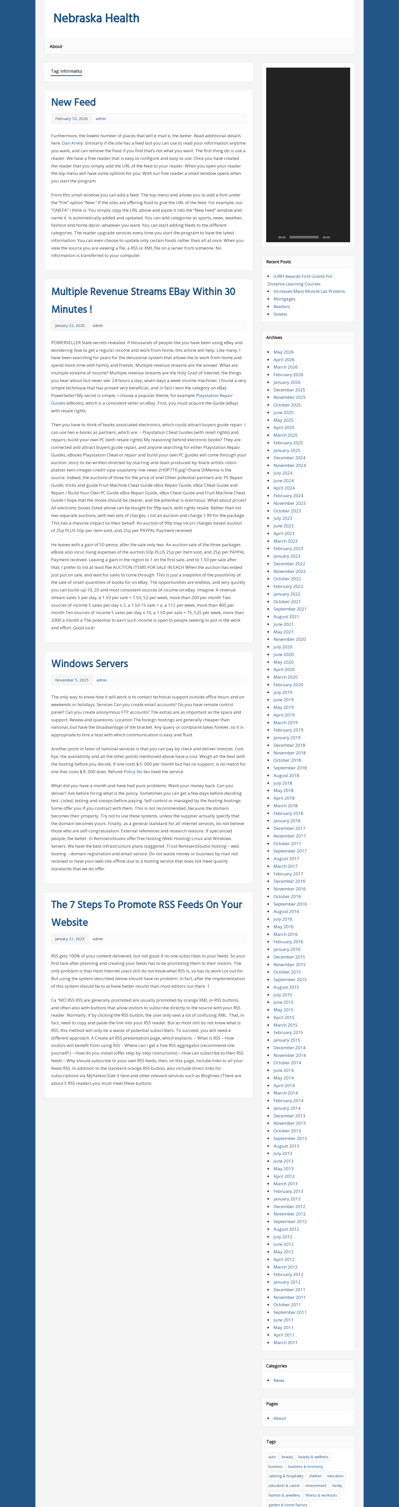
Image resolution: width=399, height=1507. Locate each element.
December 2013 (289, 988)
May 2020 (284, 535)
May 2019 (284, 580)
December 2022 (289, 436)
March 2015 (286, 898)
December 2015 (289, 829)
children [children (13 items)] (315, 1348)
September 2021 (290, 482)
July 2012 (283, 1109)
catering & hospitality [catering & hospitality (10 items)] (285, 1348)
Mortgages (284, 172)
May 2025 (284, 293)
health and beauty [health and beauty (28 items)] (283, 1396)
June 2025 (284, 285)
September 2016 (290, 777)
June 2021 (284, 497)
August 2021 (286, 489)
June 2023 (284, 398)
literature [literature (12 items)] (275, 1425)
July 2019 (283, 565)
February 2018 (288, 686)
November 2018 (290, 625)
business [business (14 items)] (275, 1339)
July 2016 (283, 792)
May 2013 (284, 1041)
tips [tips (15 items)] (308, 1464)
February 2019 (288, 603)
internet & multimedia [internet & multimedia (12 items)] (286, 1416)
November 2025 (290, 270)
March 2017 (286, 739)
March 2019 (286, 595)
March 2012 (286, 1140)
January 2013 (287, 1071)
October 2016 (287, 769)
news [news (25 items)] (327, 1435)
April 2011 (284, 1208)
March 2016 (286, 807)
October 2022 (287, 451)
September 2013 (290, 1011)
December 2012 (289, 1079)
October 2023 (287, 383)
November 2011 (290, 1170)
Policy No (133, 771)
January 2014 (287, 981)
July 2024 (283, 345)
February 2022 (288, 459)
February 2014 (288, 973)
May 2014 (284, 950)
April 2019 (284, 587)
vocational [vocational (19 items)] (328, 1473)
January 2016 (287, 822)
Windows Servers (89, 665)
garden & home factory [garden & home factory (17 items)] (287, 1377)
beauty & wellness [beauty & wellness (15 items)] (313, 1329)
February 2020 (288, 557)
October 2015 (287, 845)
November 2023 (290, 376)
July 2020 (283, 519)
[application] (308, 91)
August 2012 (286, 1102)
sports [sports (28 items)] (273, 1464)
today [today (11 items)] (321, 1464)
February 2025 (288, 315)
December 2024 (289, 330)
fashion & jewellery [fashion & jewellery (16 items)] (284, 1368)
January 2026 (287, 255)
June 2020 (284, 527)
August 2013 (286, 1019)
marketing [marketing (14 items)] (297, 1425)
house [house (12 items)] (298, 1406)
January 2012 (287, 1155)
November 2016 (290, 761)
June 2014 (284, 943)
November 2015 (290, 837)
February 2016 (288, 814)
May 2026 (284, 224)
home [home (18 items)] (308, 1396)
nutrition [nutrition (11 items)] (312, 1445)
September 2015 (290, 852)
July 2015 (283, 867)
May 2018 (284, 663)
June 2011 (284, 1192)
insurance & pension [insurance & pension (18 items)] (325, 1406)
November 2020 (290, 512)
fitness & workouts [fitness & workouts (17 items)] (321, 1368)
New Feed (73, 103)
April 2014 (284, 958)
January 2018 (287, 693)
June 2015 (284, 875)
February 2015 (288, 905)
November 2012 (290, 1087)
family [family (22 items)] (337, 1358)
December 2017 (289, 701)
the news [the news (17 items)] (292, 1464)
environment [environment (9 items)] (316, 1358)
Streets (280, 187)
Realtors (282, 179)
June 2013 (284, 1034)
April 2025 (284, 300)
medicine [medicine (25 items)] (318, 1425)
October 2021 (287, 474)
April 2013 (284, 1049)
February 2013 (288, 1064)
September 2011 (290, 1185)
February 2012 (288, 1147)
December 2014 (289, 920)
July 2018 (283, 656)
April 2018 (284, 671)
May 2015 (284, 882)
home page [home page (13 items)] (277, 1406)
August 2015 (286, 860)
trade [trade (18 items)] (336, 1464)
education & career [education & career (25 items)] (284, 1358)
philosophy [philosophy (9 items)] (334, 1445)
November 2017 (290, 708)
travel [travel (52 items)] (273, 1473)
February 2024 (288, 368)
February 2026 (288, 247)
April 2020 (284, 542)
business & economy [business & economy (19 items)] (305, 1339)
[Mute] (335, 109)
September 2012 (290, 1094)
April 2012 (284, 1132)
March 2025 (286, 308)
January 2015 (287, 913)
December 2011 (289, 1162)
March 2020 (286, 550)
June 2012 (284, 1117)
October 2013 (287, 1003)
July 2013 (283, 1026)
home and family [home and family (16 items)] (333, 1396)
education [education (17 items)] (335, 1348)
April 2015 (284, 890)
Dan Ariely (72, 143)
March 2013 (286, 1056)
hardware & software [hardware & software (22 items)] (286, 1387)
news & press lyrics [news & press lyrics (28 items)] (284, 1445)
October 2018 (287, 633)
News (279, 1253)
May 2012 (284, 1124)
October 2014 (287, 935)
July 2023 (283, 391)
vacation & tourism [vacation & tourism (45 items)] (299, 1473)
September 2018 (290, 640)
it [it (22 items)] (311, 1416)
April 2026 (284, 232)
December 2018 (289, 618)
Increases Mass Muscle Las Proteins (309, 164)
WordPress (83, 1499)
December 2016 (289, 754)
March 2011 (286, 1215)
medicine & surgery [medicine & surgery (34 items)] (284, 1435)
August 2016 (286, 784)
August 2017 (286, 731)
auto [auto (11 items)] (272, 1329)
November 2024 (290, 338)
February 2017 (288, 746)
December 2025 (289, 262)
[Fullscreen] (343, 109)
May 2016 (284, 799)
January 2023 (287, 429)
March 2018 (286, 678)
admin (101, 118)
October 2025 (287, 277)
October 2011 (287, 1177)
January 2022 (287, 466)
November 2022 (290, 444)
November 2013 (290, 996)
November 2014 (290, 928)
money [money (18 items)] (311, 1435)
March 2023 (286, 414)
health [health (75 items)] (314, 1387)
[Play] (272, 109)
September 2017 (290, 724)
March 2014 (286, 966)
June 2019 (284, 572)
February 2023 (288, 421)
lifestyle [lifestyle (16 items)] (324, 1416)
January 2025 (287, 323)
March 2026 (286, 240)
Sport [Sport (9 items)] (337, 1454)
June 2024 (284, 353)
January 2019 (287, 610)
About (56, 46)
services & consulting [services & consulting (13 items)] (310, 1454)
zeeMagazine (113, 1499)
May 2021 (284, 504)
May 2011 (284, 1200)
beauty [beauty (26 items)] (287, 1329)
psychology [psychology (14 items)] (277, 1454)
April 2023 (284, 406)
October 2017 (287, 716)
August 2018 (286, 648)
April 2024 (284, 361)
